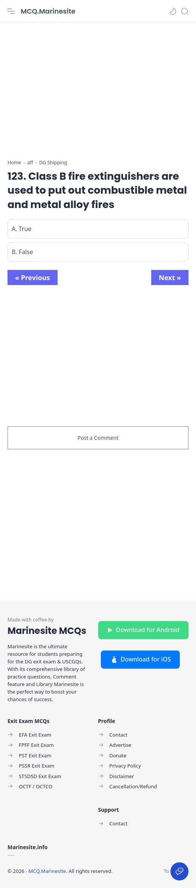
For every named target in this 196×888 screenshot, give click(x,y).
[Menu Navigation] (11, 11)
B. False (22, 252)
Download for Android (143, 630)
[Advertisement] (98, 87)
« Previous (32, 277)
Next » (170, 277)
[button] (172, 11)
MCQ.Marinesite (48, 11)
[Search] (184, 11)
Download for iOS (140, 659)
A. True (21, 229)
